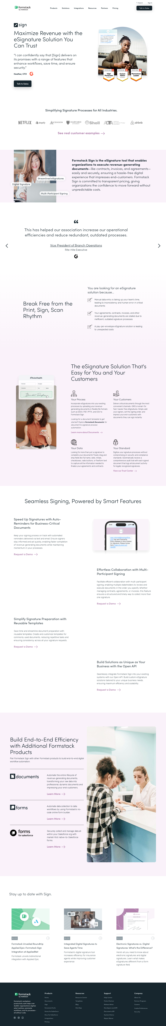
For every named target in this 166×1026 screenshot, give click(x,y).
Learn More (53, 793)
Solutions (65, 8)
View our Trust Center (123, 470)
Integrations (79, 8)
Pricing (115, 8)
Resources (92, 8)
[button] (7, 248)
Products (53, 8)
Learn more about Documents (85, 432)
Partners (104, 8)
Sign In (150, 3)
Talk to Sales (144, 8)
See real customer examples (79, 135)
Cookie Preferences (141, 1008)
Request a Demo (23, 562)
